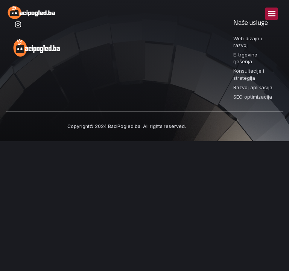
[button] (271, 14)
